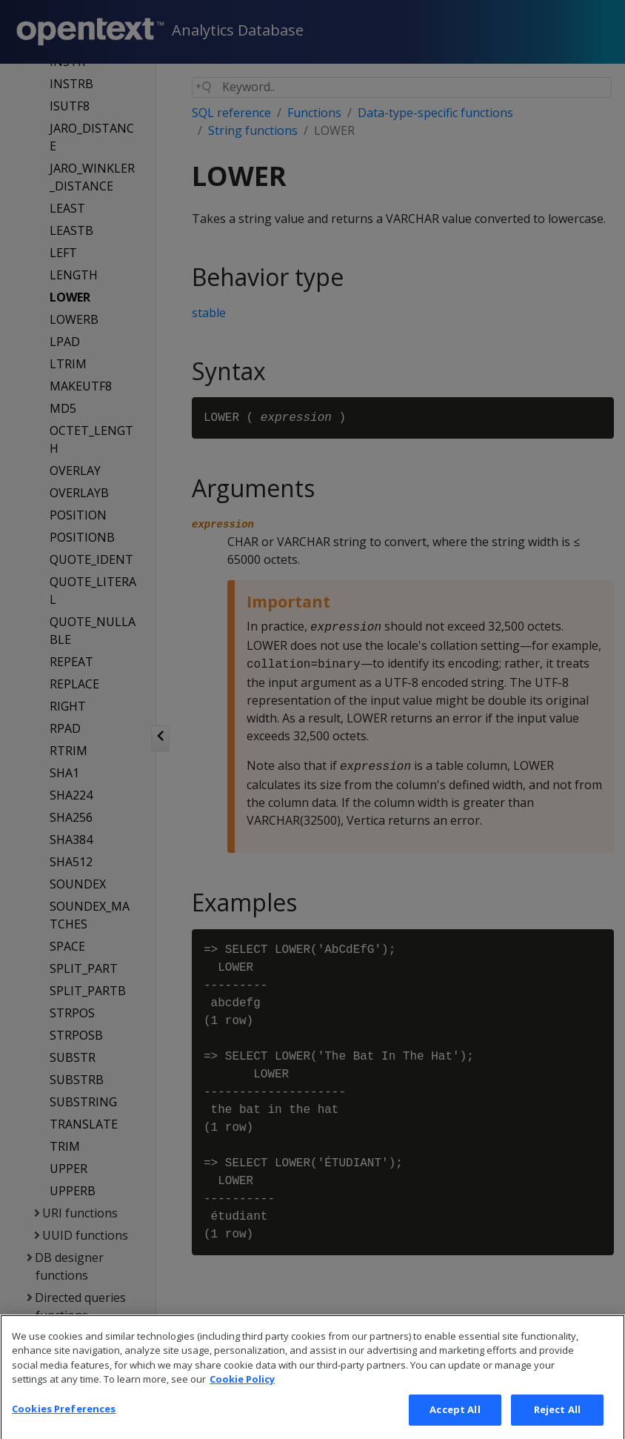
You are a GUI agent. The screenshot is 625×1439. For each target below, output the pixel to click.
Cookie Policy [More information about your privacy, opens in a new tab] (242, 1405)
